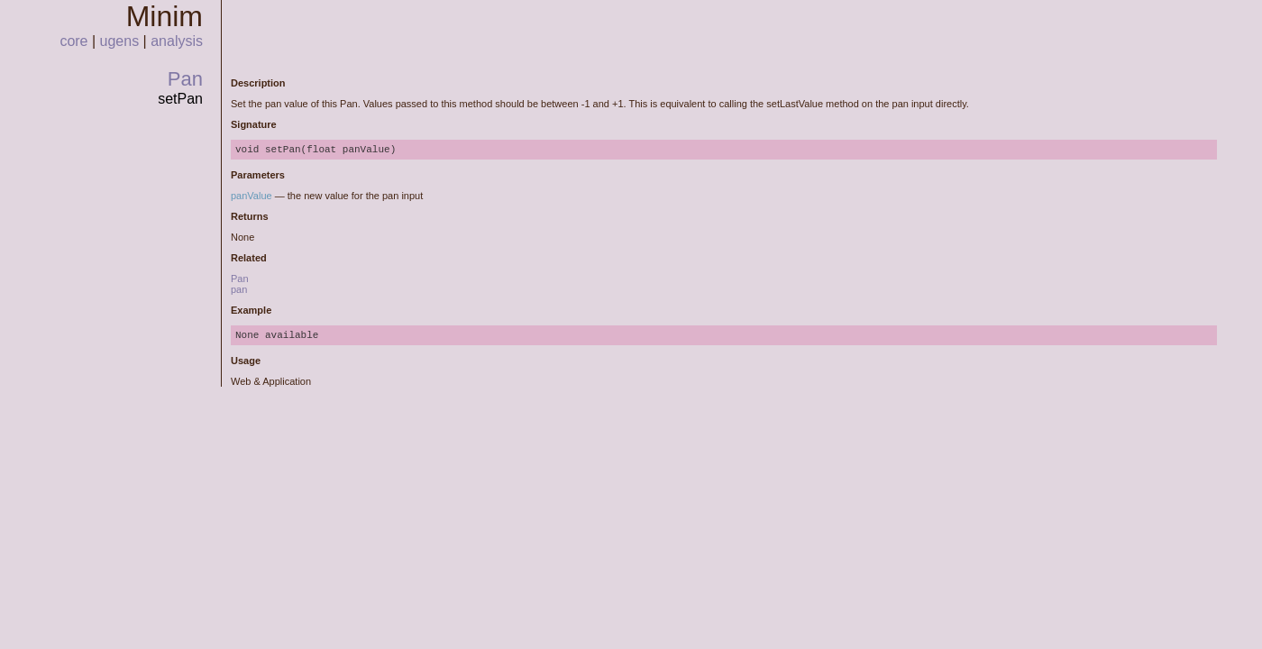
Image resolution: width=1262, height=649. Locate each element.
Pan (185, 79)
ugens (120, 41)
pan (239, 289)
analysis (177, 41)
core (73, 41)
